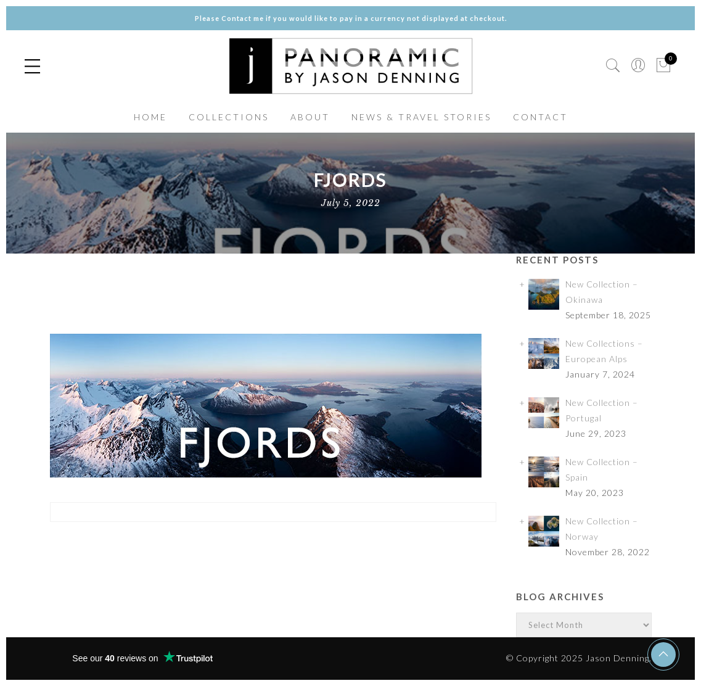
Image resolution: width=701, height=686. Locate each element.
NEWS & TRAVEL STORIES (421, 117)
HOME (150, 117)
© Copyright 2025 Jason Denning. (579, 658)
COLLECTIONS (229, 117)
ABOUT (310, 117)
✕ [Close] (687, 342)
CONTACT (540, 117)
